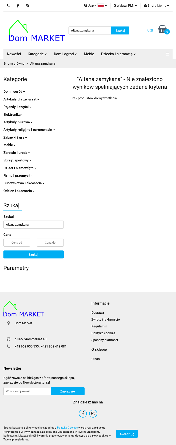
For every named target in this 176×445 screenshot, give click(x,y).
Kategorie (37, 54)
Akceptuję (127, 434)
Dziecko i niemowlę (118, 54)
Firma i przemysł (18, 176)
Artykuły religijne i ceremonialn (29, 130)
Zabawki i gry (15, 137)
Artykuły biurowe (18, 122)
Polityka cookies (103, 333)
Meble (89, 54)
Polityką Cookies (67, 427)
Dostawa (97, 312)
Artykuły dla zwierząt (21, 99)
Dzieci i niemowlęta (19, 168)
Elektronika (13, 115)
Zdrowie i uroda (16, 153)
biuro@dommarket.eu (31, 339)
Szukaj (33, 254)
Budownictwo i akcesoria (23, 183)
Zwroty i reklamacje (105, 319)
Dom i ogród (65, 54)
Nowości (14, 54)
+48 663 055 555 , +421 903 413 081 (41, 346)
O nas (95, 359)
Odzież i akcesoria (19, 191)
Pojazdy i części (17, 107)
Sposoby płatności (104, 340)
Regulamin (99, 326)
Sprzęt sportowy (17, 160)
